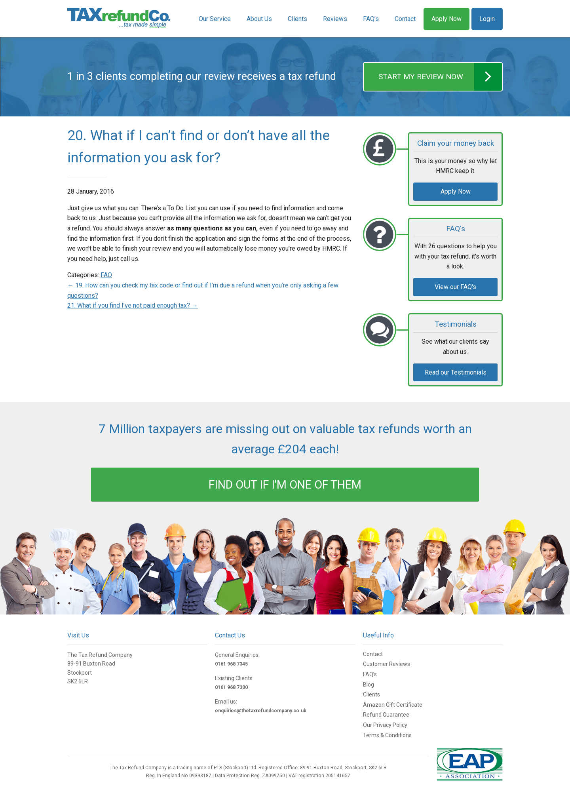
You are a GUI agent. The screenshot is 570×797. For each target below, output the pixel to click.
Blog (368, 684)
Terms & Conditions (387, 735)
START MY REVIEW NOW (440, 77)
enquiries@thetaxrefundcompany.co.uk (260, 710)
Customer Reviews (386, 664)
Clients (297, 19)
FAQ (106, 275)
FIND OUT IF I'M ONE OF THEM (285, 484)
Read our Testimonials (455, 372)
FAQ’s (371, 19)
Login (487, 19)
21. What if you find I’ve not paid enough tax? (132, 305)
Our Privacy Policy (385, 725)
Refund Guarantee (386, 714)
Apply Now (446, 19)
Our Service (215, 19)
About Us (259, 19)
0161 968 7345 (231, 664)
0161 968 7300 (231, 687)
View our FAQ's (455, 287)
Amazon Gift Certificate (392, 705)
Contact (405, 19)
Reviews (335, 19)
